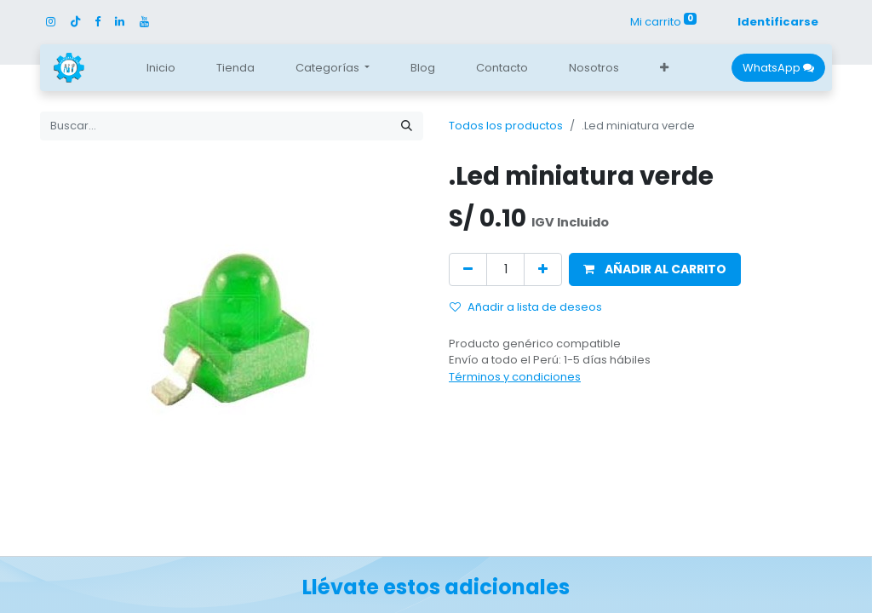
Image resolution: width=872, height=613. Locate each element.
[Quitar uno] (468, 269)
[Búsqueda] (406, 126)
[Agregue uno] (543, 269)
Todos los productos (506, 125)
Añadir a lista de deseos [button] (526, 307)
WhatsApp (778, 68)
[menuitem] (161, 68)
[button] (664, 68)
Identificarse (777, 22)
